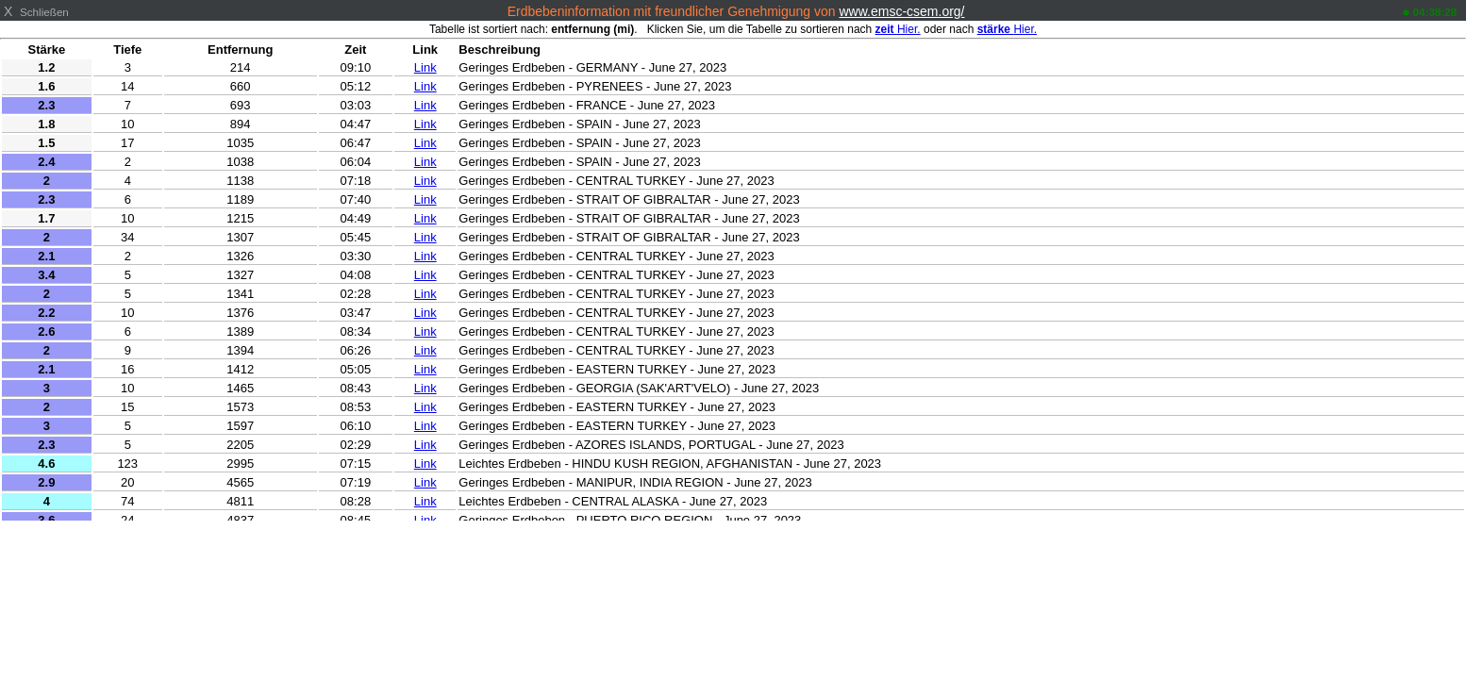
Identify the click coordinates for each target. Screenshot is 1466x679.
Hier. (898, 29)
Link (425, 67)
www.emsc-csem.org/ (901, 11)
